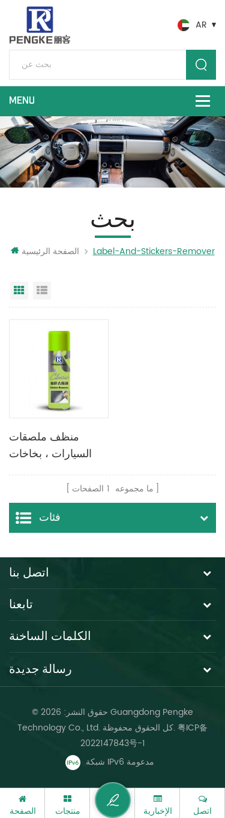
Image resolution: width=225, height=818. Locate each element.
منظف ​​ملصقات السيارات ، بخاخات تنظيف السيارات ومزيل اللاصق (50, 446)
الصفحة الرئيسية (45, 251)
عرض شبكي (19, 291)
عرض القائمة (42, 291)
